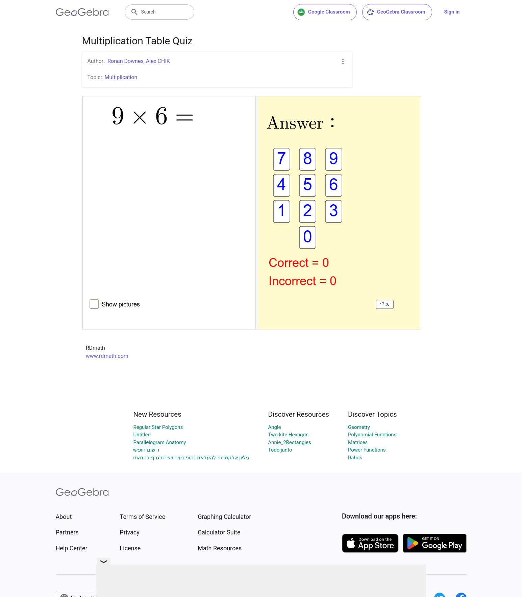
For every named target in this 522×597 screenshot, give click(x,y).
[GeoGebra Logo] (82, 12)
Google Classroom (323, 12)
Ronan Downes (125, 61)
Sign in (452, 12)
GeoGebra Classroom (395, 12)
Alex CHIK (158, 61)
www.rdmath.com (107, 356)
